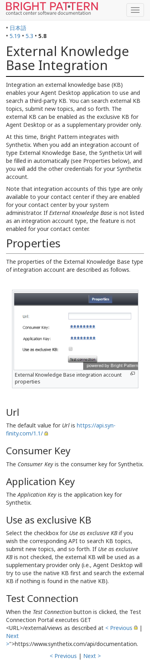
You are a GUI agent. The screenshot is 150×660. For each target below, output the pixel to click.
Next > (92, 656)
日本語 (18, 28)
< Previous (118, 628)
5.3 (29, 36)
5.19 (15, 36)
